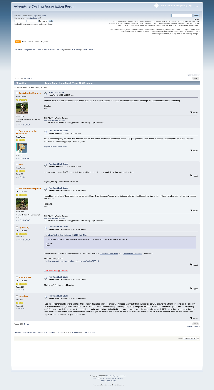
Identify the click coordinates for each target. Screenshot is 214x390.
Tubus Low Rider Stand (132, 253)
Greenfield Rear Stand (109, 253)
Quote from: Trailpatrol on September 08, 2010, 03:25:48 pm (65, 235)
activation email (34, 18)
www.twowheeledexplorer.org (54, 120)
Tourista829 (25, 277)
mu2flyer (23, 296)
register (43, 16)
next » (197, 75)
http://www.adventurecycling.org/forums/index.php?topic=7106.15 (71, 261)
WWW (27, 125)
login (36, 16)
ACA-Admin (76, 50)
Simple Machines (117, 378)
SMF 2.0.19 (97, 378)
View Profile (20, 125)
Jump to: (180, 338)
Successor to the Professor (26, 132)
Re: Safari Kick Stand (58, 131)
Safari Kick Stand (57, 93)
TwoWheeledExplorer (30, 93)
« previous (191, 75)
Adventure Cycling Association (116, 376)
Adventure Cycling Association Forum (44, 6)
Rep (21, 164)
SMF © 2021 (106, 378)
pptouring (24, 227)
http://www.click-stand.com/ (55, 147)
